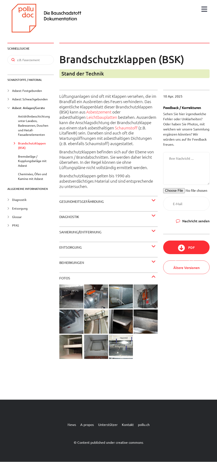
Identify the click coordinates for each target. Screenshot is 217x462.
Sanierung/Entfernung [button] (80, 232)
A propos (87, 424)
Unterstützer (108, 424)
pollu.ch (144, 424)
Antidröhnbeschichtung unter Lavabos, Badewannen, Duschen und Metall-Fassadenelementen (34, 125)
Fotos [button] (64, 278)
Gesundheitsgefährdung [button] (81, 201)
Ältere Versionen (186, 267)
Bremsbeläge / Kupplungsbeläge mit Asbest (32, 160)
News (72, 424)
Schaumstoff (126, 127)
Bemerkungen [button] (71, 262)
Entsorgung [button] (70, 247)
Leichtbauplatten (101, 117)
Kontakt (128, 424)
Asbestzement (98, 111)
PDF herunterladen (186, 249)
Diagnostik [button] (69, 216)
